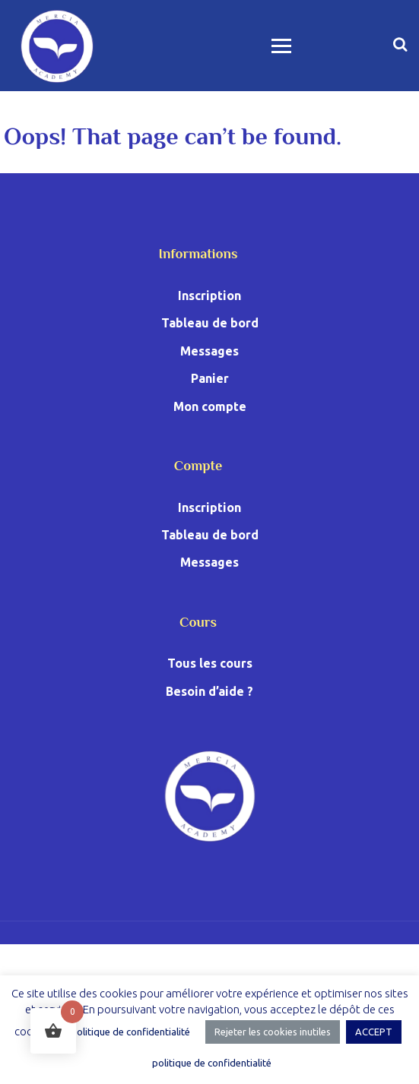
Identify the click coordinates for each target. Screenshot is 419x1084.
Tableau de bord (210, 323)
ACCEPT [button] (373, 1031)
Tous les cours (209, 663)
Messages (209, 351)
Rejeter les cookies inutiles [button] (272, 1031)
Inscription (209, 295)
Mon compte (209, 406)
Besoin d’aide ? (209, 691)
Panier (210, 378)
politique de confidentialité (130, 1031)
